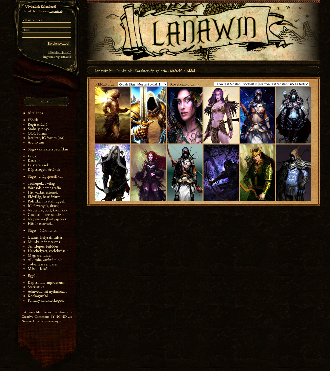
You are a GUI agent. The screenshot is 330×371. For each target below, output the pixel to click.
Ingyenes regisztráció (57, 57)
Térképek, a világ (41, 183)
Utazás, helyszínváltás (45, 237)
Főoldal (34, 119)
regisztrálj (56, 11)
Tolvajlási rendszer (43, 263)
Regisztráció (38, 124)
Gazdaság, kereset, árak (46, 214)
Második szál (38, 268)
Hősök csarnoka (40, 223)
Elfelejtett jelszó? (59, 52)
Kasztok (34, 160)
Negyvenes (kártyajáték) (47, 218)
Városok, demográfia (44, 187)
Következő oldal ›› (184, 84)
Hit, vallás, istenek (43, 192)
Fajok (32, 155)
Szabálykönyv (38, 128)
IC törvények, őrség (43, 205)
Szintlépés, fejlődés (43, 246)
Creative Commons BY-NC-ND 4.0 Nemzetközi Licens (47, 318)
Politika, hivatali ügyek (46, 201)
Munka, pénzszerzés (44, 241)
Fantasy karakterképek (46, 300)
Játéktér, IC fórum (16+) (46, 137)
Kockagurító (38, 295)
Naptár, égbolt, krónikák (47, 209)
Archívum (36, 142)
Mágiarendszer (40, 255)
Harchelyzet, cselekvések (48, 250)
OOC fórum (37, 133)
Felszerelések (38, 164)
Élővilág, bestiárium (44, 196)
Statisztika (36, 286)
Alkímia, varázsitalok (45, 259)
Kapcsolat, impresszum (46, 282)
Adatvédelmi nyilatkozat (47, 291)
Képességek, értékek (44, 169)
